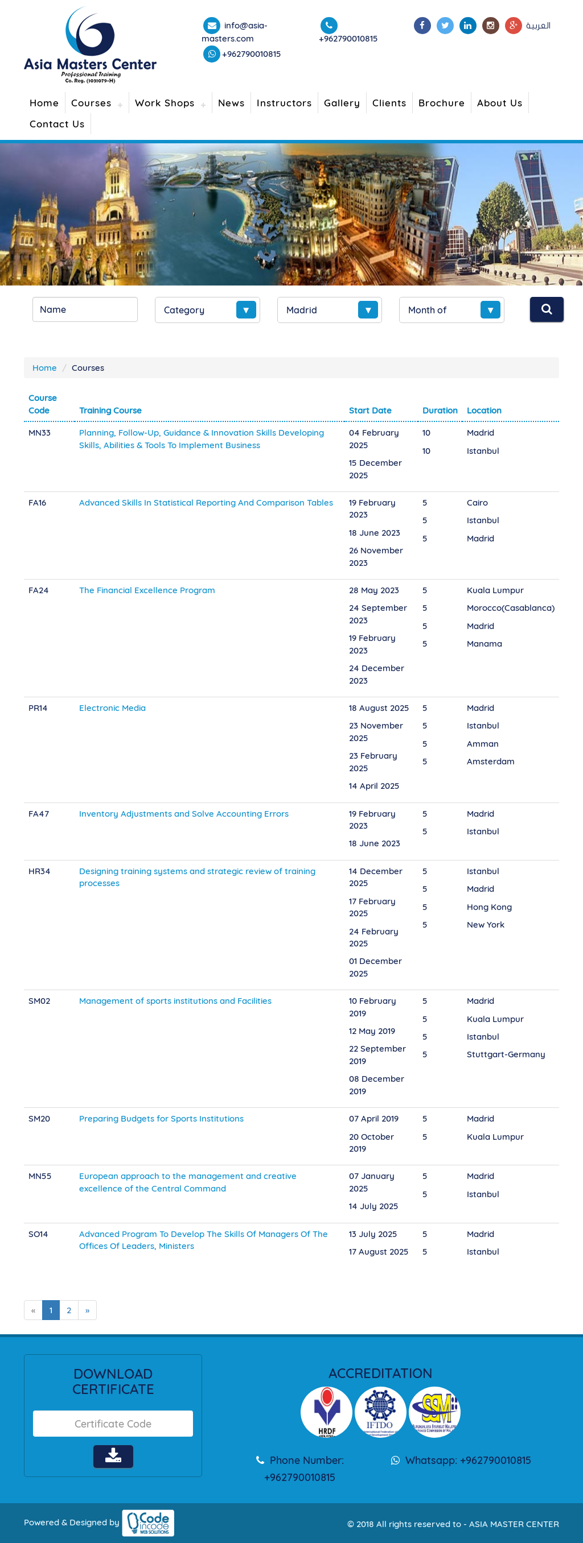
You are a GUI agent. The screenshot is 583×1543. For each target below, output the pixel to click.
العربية (538, 25)
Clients (389, 103)
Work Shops (165, 103)
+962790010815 (251, 53)
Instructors (284, 103)
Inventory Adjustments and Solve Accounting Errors (184, 813)
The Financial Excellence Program (147, 590)
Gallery (342, 103)
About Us (500, 103)
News (231, 103)
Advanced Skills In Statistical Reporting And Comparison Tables (206, 502)
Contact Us (57, 124)
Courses (91, 103)
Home (44, 103)
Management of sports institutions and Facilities (175, 1000)
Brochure (441, 103)
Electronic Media (112, 707)
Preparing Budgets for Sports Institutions (161, 1118)
